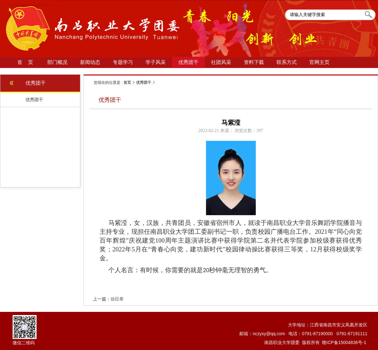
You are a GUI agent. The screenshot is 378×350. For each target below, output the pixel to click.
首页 (127, 82)
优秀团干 (143, 82)
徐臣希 (117, 298)
